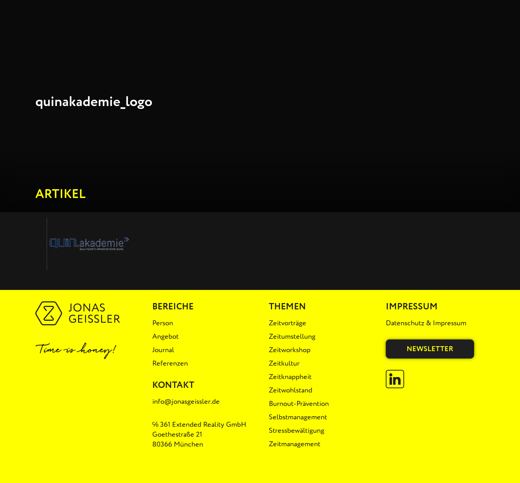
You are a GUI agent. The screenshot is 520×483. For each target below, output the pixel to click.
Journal (163, 349)
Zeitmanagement (294, 444)
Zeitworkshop (290, 349)
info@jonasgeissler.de (186, 401)
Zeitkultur (284, 363)
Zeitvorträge (287, 323)
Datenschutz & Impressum (426, 323)
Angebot (165, 336)
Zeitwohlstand (290, 390)
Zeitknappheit (290, 376)
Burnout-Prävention (299, 403)
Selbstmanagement (298, 417)
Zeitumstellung (292, 336)
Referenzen (170, 363)
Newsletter (430, 348)
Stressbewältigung (296, 430)
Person (162, 323)
